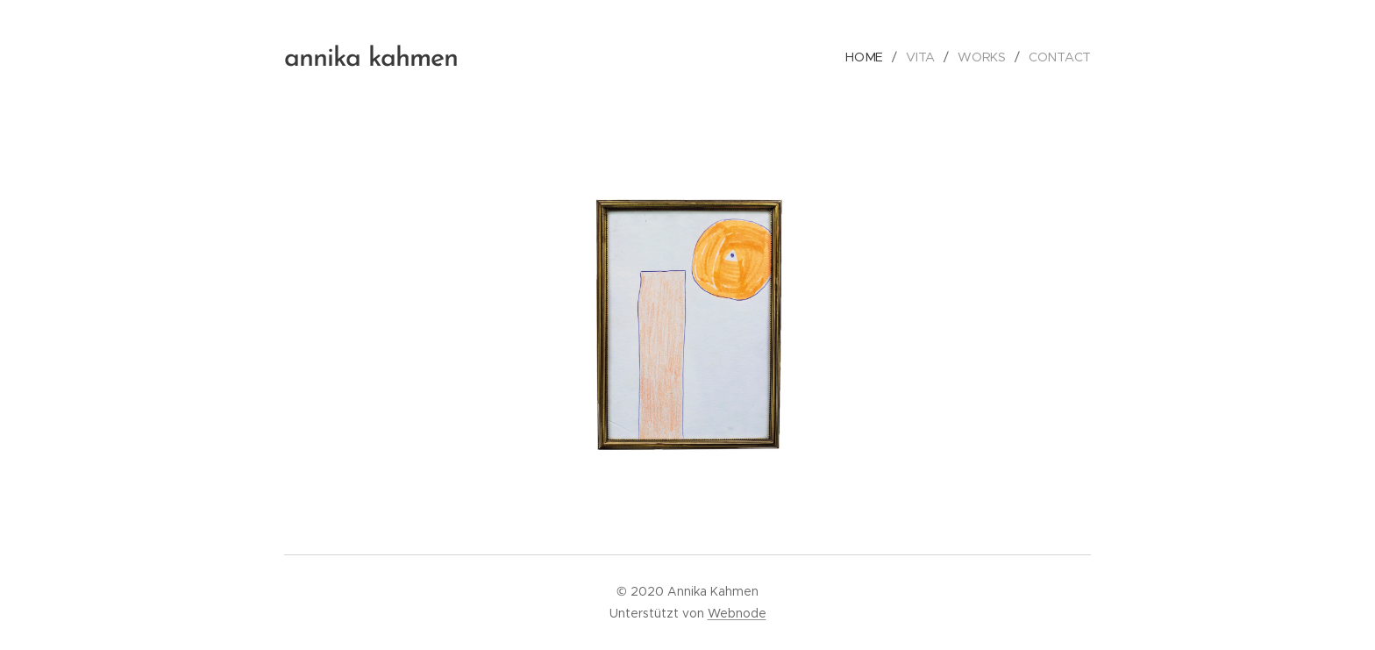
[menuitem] (868, 57)
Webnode (737, 613)
